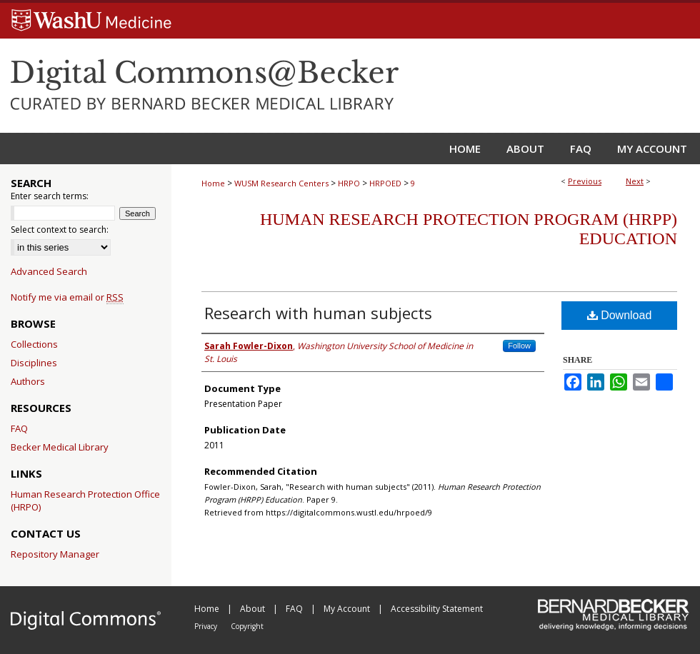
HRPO (349, 183)
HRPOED (385, 183)
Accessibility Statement (437, 609)
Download (619, 315)
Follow (519, 345)
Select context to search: (60, 229)
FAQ (19, 428)
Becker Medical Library (60, 447)
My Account (348, 609)
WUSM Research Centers (281, 183)
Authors (28, 381)
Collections (34, 344)
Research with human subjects (318, 312)
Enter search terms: (50, 196)
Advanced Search (49, 271)
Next (635, 181)
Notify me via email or (67, 297)
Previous (584, 181)
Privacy (206, 626)
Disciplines (34, 362)
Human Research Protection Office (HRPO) (85, 500)
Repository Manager (55, 554)
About (253, 609)
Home (213, 183)
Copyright (247, 626)
